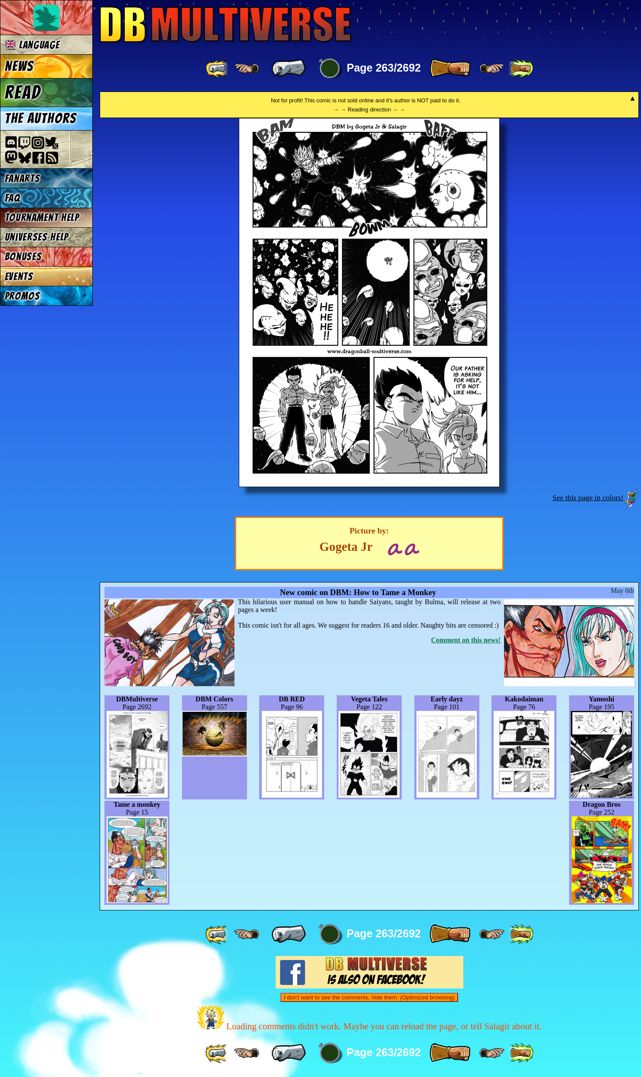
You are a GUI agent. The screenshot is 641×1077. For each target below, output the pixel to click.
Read (23, 92)
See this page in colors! (588, 497)
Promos (22, 296)
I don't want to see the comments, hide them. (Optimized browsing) (369, 997)
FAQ (12, 198)
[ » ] (450, 68)
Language (32, 44)
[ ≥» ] (492, 68)
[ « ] (289, 68)
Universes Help (37, 237)
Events (19, 276)
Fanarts (22, 178)
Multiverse (226, 24)
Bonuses (23, 256)
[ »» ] (521, 68)
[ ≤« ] (247, 68)
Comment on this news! (466, 640)
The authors (41, 118)
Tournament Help (42, 217)
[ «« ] (218, 68)
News (19, 66)
